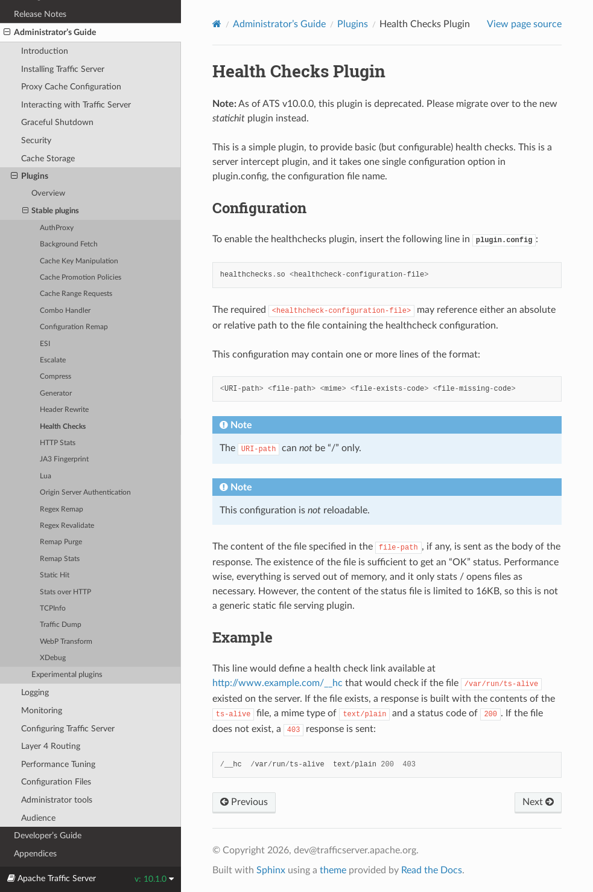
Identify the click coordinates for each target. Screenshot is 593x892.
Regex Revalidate (67, 525)
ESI (45, 344)
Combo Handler (65, 310)
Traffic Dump (60, 624)
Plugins (29, 176)
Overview (48, 193)
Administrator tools (56, 799)
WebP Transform (66, 641)
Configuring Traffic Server (68, 728)
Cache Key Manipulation (79, 261)
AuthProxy (57, 228)
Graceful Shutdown (57, 122)
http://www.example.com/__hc (277, 683)
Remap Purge (61, 542)
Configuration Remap (74, 327)
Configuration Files (56, 781)
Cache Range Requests (76, 293)
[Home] (216, 24)
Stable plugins (51, 211)
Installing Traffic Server (62, 69)
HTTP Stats (57, 443)
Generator (56, 393)
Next (538, 802)
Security (36, 140)
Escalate (53, 360)
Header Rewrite (64, 409)
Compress (55, 376)
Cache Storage (48, 158)
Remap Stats (60, 559)
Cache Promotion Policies (80, 277)
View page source (524, 24)
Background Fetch (69, 244)
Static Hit (54, 575)
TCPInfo (53, 608)
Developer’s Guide (47, 835)
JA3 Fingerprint (64, 459)
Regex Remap (61, 509)
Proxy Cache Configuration (71, 86)
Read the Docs (431, 870)
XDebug (53, 658)
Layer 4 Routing (50, 746)
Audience (38, 818)
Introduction (44, 51)
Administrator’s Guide (50, 32)
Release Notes (40, 14)
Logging (35, 692)
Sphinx (270, 870)
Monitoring (41, 710)
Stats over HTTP (65, 592)
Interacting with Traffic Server (76, 104)
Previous (244, 802)
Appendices (35, 853)
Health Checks (63, 426)
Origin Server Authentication (85, 492)
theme (333, 870)
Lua (45, 476)
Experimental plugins (67, 675)
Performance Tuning (58, 764)
